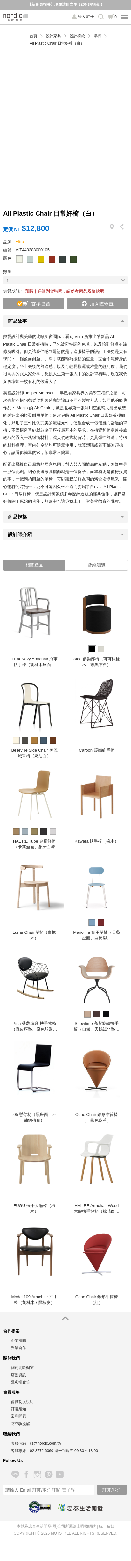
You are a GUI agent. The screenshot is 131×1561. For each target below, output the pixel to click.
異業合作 (18, 1348)
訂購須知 (18, 1409)
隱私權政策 (20, 1382)
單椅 (97, 36)
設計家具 (53, 36)
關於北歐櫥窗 (22, 1367)
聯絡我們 (11, 1434)
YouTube (59, 1474)
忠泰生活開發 (80, 1507)
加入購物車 (102, 304)
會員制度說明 (22, 1401)
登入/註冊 (86, 16)
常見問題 (18, 1416)
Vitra (20, 241)
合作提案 (11, 1331)
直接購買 (40, 304)
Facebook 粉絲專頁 (26, 1474)
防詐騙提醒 (20, 1423)
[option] (34, 625)
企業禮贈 (18, 1340)
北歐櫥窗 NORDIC (16, 17)
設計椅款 (77, 36)
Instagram (37, 1474)
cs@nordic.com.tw (45, 1443)
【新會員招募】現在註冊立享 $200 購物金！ (65, 4)
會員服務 (11, 1392)
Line (15, 1474)
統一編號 (106, 1526)
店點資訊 (18, 1375)
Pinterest (48, 1474)
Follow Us (13, 1460)
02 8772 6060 (41, 1451)
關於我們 (11, 1358)
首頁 (33, 36)
